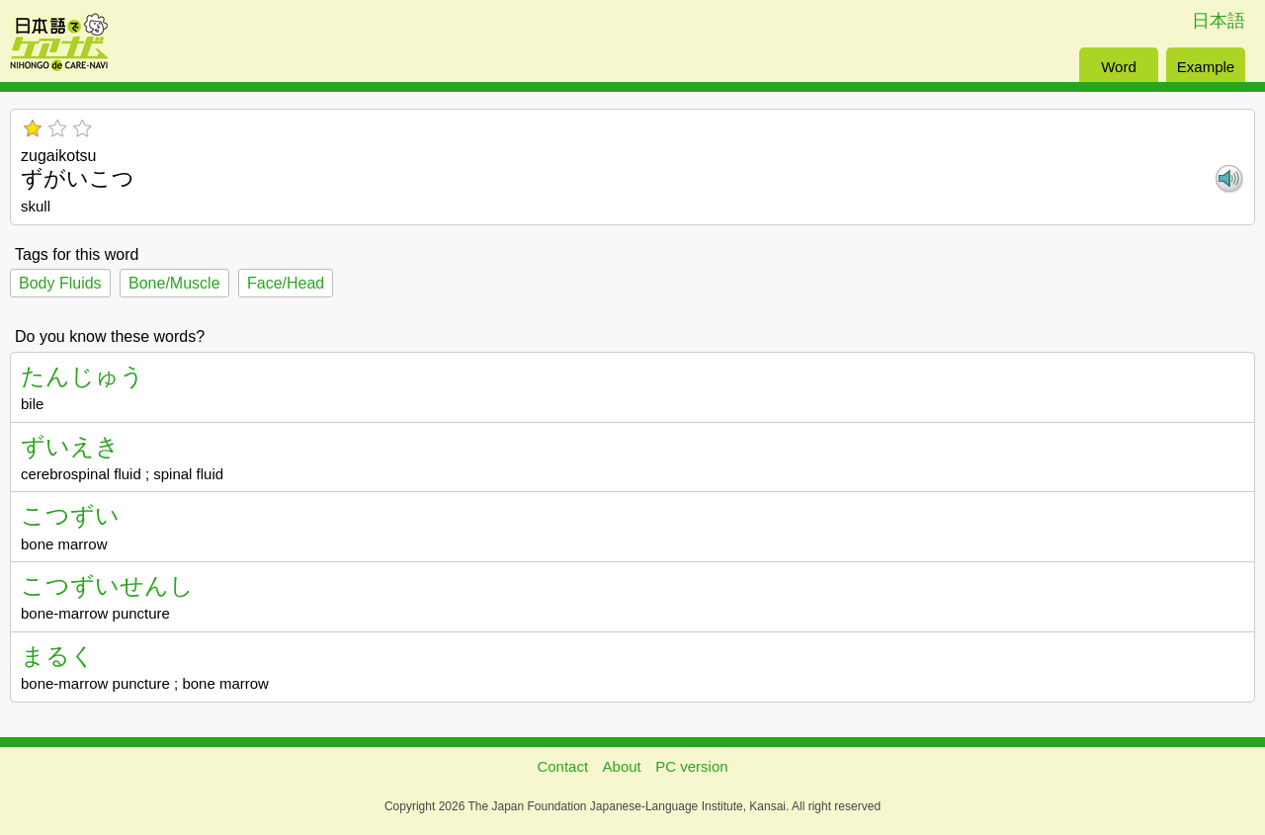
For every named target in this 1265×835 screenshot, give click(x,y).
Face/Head (285, 283)
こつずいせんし (107, 585)
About (622, 766)
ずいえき (70, 446)
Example (1205, 66)
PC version (691, 766)
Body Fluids (60, 283)
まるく (58, 655)
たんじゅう (82, 376)
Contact (562, 766)
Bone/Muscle (174, 283)
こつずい (70, 515)
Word (1119, 66)
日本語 (1218, 21)
